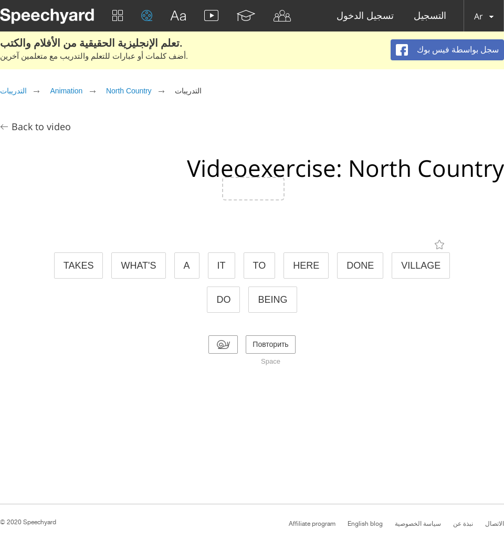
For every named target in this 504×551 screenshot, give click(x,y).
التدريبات (13, 91)
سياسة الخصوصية (418, 523)
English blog (365, 523)
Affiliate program (312, 523)
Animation (66, 91)
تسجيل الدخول (365, 16)
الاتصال (494, 523)
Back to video (41, 126)
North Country (129, 91)
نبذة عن (463, 523)
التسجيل (430, 16)
